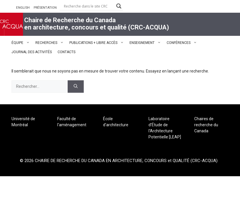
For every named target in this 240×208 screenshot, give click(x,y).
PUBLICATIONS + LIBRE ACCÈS (98, 42)
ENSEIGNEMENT (146, 42)
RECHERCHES (50, 42)
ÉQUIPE (22, 42)
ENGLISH (23, 7)
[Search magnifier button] (119, 6)
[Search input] (88, 6)
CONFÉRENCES (183, 42)
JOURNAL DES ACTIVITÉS (32, 52)
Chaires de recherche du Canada (206, 124)
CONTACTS (66, 52)
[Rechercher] (76, 86)
